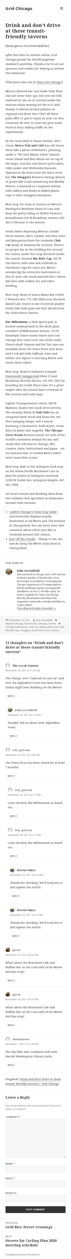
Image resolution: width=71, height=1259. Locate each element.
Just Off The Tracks (22, 539)
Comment (12, 1117)
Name (10, 1163)
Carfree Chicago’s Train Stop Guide (33, 512)
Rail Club (59, 627)
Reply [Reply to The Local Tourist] (11, 696)
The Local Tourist (25, 665)
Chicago (42, 623)
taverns (55, 630)
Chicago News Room (16, 627)
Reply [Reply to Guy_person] (11, 776)
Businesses (30, 623)
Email (10, 1178)
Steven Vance (26, 870)
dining (42, 627)
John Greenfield (44, 620)
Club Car (33, 627)
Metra (50, 627)
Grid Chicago (18, 8)
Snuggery (25, 630)
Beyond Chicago (14, 623)
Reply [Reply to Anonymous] (11, 1065)
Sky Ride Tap (12, 630)
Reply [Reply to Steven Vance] (15, 896)
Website (10, 1193)
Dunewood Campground (22, 376)
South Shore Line (41, 630)
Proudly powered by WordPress (22, 1254)
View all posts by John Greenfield (35, 608)
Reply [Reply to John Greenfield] (13, 736)
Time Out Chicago (49, 82)
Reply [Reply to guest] (11, 980)
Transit (52, 623)
